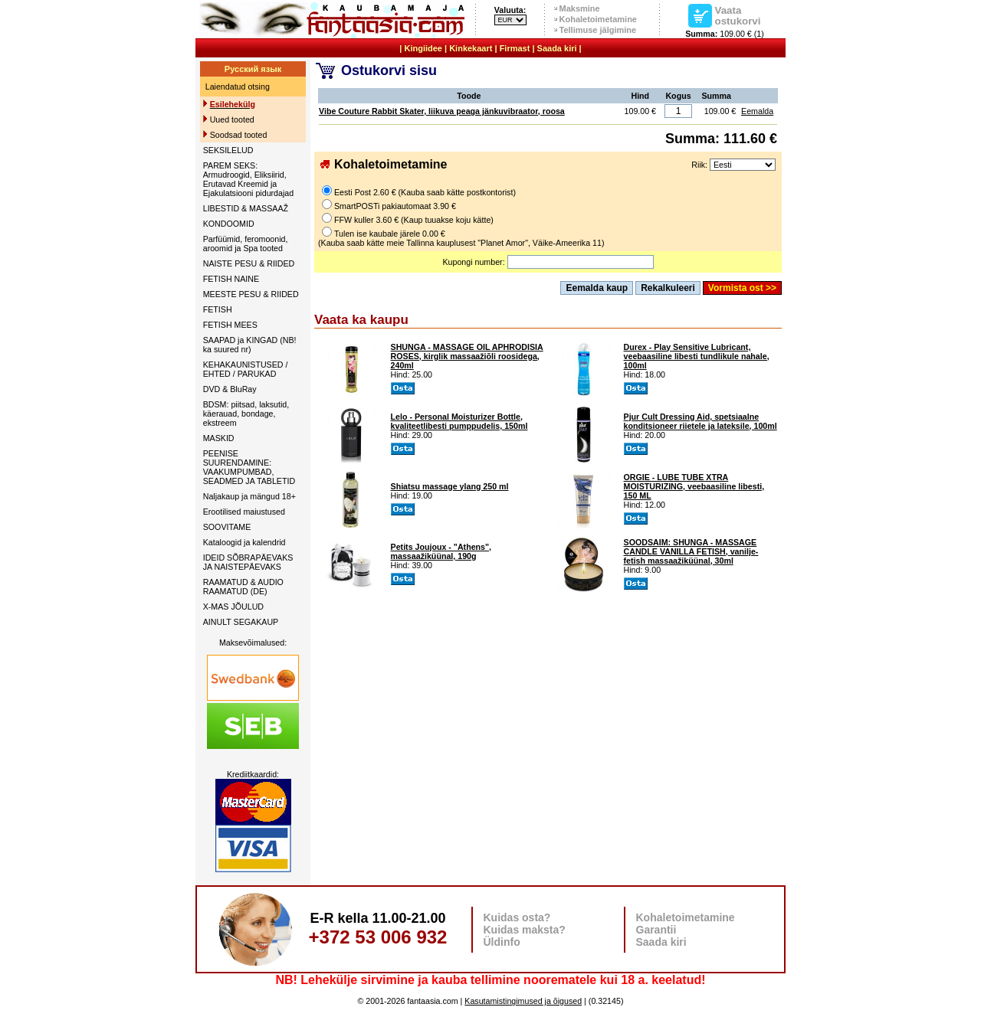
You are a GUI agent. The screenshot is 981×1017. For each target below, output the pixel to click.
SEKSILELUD (228, 150)
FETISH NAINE (231, 278)
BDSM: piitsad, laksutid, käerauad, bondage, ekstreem (246, 413)
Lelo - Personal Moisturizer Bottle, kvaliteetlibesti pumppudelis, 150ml (459, 421)
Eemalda (757, 111)
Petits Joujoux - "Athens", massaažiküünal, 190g (441, 551)
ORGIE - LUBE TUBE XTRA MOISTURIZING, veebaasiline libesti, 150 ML (694, 486)
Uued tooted (232, 119)
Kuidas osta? (517, 917)
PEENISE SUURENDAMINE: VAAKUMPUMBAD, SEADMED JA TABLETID (249, 467)
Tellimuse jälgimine (598, 29)
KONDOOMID (228, 223)
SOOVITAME (227, 526)
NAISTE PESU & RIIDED (249, 263)
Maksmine (579, 8)
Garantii (656, 930)
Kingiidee (423, 48)
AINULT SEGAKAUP (241, 621)
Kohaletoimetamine (598, 19)
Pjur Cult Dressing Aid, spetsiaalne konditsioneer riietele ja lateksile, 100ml (700, 421)
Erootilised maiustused (244, 511)
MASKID (219, 438)
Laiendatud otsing (237, 86)
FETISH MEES (230, 324)
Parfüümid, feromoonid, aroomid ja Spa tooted (245, 243)
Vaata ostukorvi (738, 15)
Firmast (515, 48)
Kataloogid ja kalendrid (244, 542)
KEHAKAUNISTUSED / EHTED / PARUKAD (245, 369)
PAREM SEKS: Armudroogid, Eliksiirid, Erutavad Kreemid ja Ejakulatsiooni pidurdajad (248, 179)
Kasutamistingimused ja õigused (523, 1001)
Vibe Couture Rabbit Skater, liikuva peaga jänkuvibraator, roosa (442, 111)
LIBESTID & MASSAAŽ (245, 208)
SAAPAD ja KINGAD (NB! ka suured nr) (250, 344)
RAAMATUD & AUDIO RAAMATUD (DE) (243, 586)
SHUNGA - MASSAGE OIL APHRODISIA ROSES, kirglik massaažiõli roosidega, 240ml (467, 356)
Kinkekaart (470, 48)
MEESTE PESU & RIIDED (251, 294)
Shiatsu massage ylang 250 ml (450, 486)
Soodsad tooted (238, 134)
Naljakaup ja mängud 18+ (249, 496)
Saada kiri (557, 48)
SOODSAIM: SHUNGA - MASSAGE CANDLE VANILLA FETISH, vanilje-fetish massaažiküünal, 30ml (691, 551)
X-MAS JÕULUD (233, 606)
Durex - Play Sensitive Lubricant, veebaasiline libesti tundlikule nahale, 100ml (696, 356)
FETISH (217, 309)
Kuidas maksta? (525, 930)
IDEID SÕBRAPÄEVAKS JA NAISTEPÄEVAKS (248, 562)
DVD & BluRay (230, 389)
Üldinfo (502, 942)
